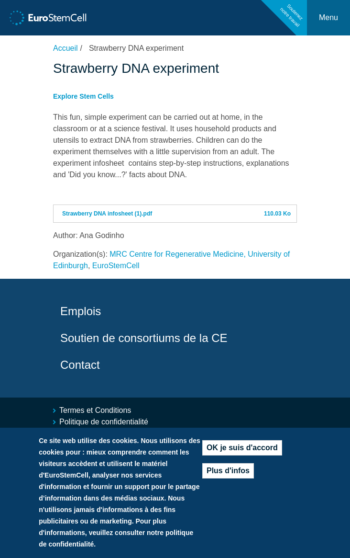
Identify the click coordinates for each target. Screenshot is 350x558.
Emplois (80, 311)
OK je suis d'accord (242, 450)
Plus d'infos (228, 473)
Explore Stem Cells (83, 96)
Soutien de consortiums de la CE (144, 337)
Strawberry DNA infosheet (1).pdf (107, 213)
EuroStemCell (116, 266)
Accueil (65, 48)
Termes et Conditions (95, 410)
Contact (80, 364)
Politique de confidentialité (103, 422)
